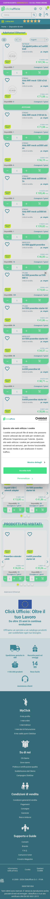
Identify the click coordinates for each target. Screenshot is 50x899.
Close (45, 273)
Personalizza (25, 478)
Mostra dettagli (34, 462)
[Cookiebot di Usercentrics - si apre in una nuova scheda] (35, 419)
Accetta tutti (25, 470)
